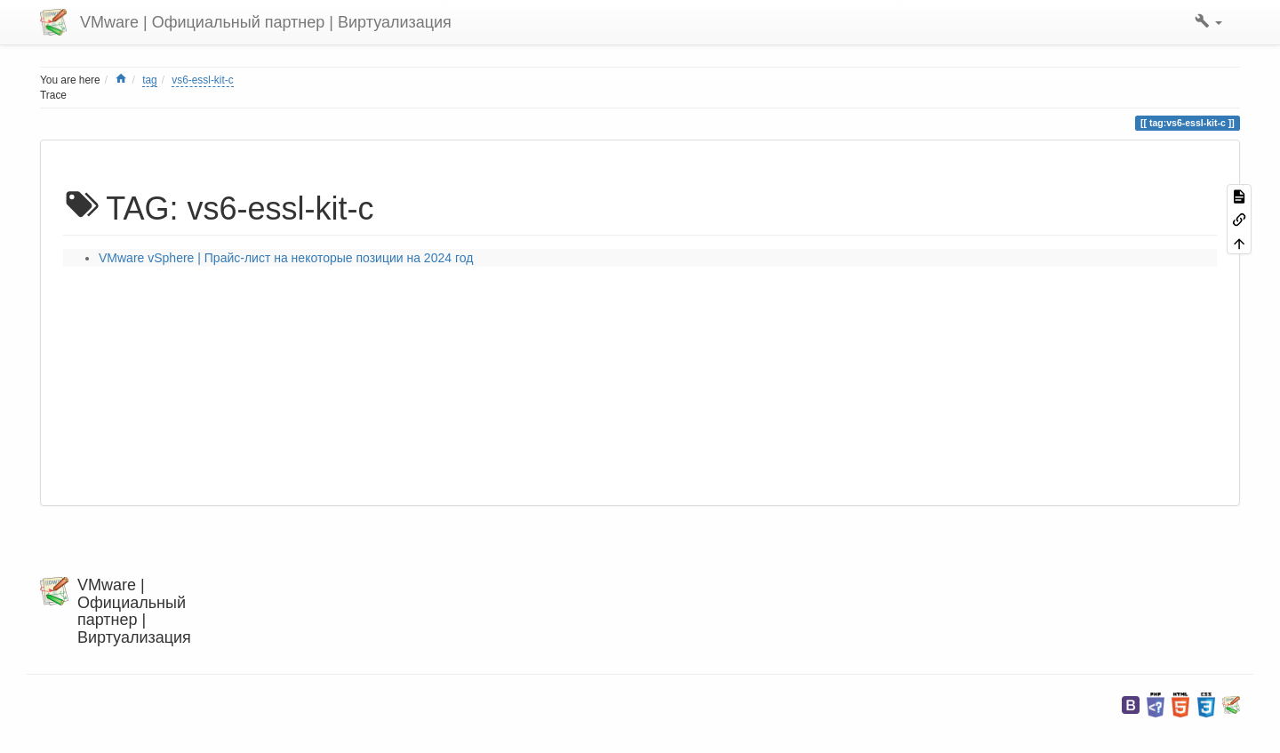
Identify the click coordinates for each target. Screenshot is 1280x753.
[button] (1208, 22)
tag (149, 80)
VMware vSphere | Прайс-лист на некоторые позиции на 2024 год (286, 258)
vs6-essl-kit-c (202, 80)
